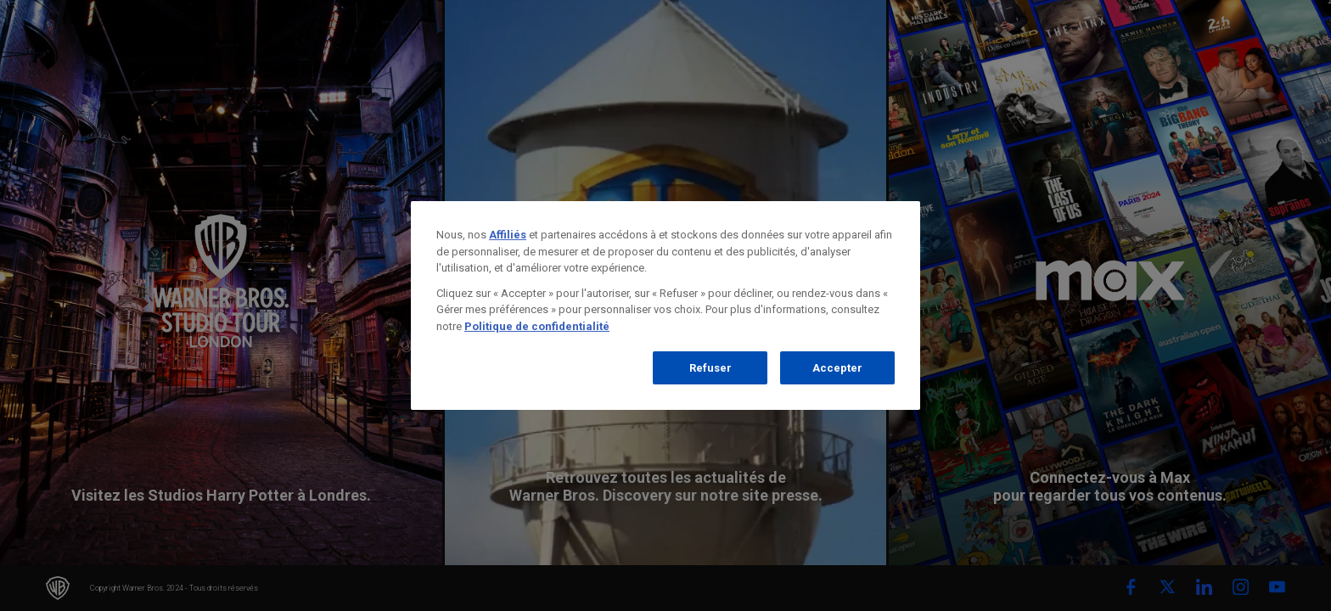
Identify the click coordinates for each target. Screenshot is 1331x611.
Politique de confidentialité (536, 326)
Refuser (710, 368)
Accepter (837, 368)
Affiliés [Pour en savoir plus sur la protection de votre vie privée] (507, 234)
